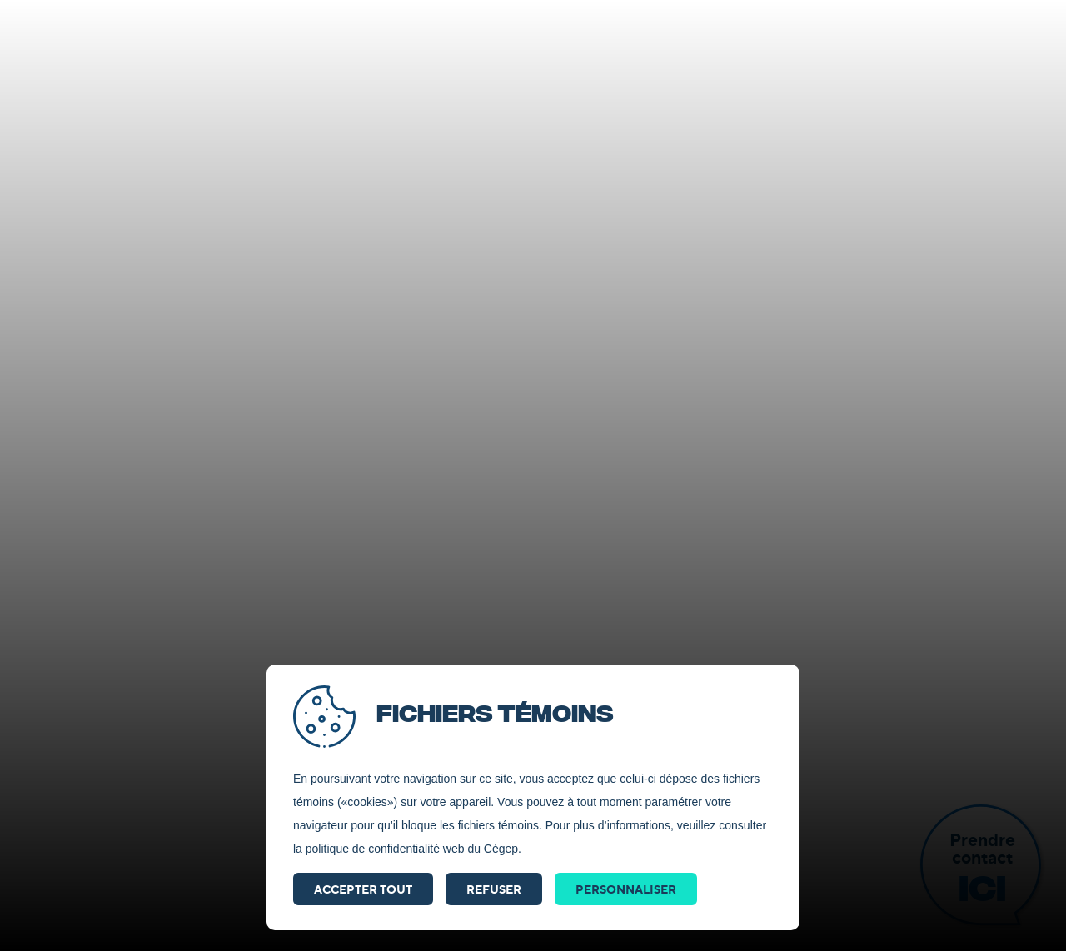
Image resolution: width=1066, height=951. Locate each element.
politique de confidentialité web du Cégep (412, 848)
